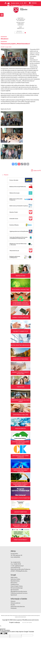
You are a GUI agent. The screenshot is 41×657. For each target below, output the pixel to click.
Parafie (13, 604)
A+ (22, 3)
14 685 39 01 (21, 23)
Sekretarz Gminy (15, 579)
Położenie (14, 608)
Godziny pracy (15, 584)
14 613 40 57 (21, 25)
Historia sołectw (15, 603)
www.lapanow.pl (15, 567)
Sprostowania (15, 589)
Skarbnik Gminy (15, 581)
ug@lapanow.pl (20, 28)
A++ (25, 3)
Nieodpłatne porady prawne (19, 591)
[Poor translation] (5, 633)
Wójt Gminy (14, 577)
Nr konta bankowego (17, 588)
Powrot (6, 174)
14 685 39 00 (17, 564)
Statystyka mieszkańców (18, 606)
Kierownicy (14, 582)
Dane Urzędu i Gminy (17, 586)
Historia (13, 601)
